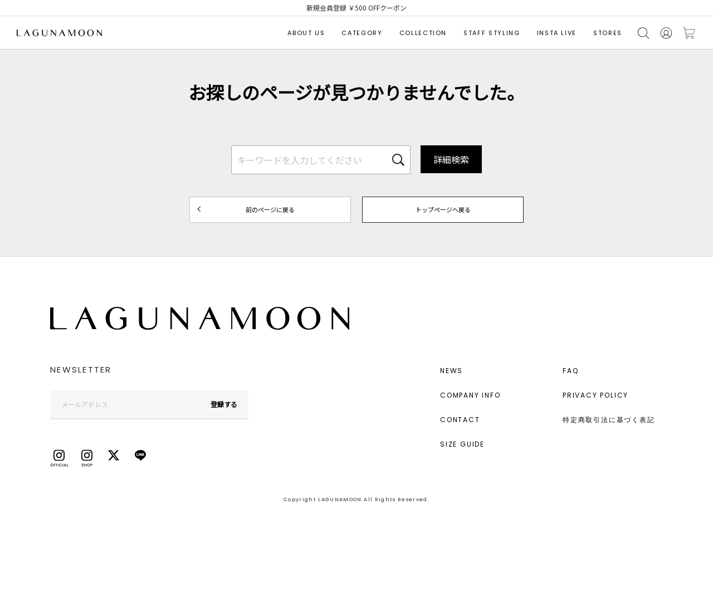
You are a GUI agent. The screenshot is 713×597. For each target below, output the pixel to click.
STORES (607, 32)
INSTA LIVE (557, 32)
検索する (643, 33)
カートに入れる (689, 33)
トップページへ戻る (443, 209)
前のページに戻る (270, 209)
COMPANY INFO (470, 395)
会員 (666, 33)
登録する (224, 404)
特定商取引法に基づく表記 (609, 419)
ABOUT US (306, 32)
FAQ (570, 370)
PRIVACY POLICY (595, 395)
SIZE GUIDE (462, 444)
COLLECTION (423, 32)
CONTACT (460, 419)
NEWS (451, 370)
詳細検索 (451, 159)
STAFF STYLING (491, 32)
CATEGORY (361, 32)
